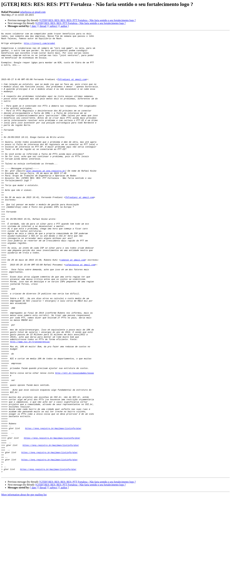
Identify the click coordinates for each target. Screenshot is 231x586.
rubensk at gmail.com (72, 305)
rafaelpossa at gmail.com (33, 12)
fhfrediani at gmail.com (72, 88)
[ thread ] (43, 26)
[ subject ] (53, 26)
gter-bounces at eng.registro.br (45, 198)
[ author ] (64, 26)
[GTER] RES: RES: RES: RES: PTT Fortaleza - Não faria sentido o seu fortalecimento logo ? (87, 20)
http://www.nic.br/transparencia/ (30, 403)
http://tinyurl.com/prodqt (39, 45)
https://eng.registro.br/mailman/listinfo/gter (53, 507)
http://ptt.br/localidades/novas (74, 441)
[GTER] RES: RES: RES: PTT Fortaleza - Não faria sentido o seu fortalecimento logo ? (80, 23)
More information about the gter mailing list (24, 583)
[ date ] (34, 26)
